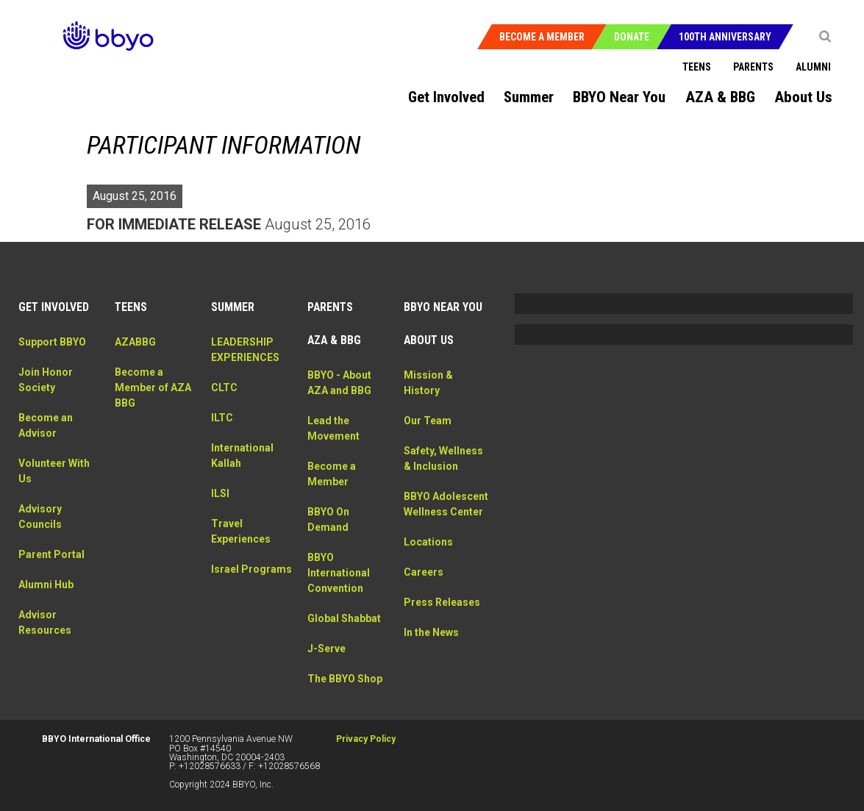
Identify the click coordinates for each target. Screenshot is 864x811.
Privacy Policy (366, 739)
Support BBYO (52, 342)
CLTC (224, 387)
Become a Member (542, 37)
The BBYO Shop (344, 679)
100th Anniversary (725, 37)
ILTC (222, 418)
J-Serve (326, 648)
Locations (428, 557)
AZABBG (135, 342)
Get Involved (53, 307)
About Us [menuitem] (803, 97)
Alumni (813, 67)
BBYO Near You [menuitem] (619, 97)
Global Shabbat (344, 618)
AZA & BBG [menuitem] (720, 97)
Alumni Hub (46, 584)
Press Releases (442, 618)
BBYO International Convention (338, 572)
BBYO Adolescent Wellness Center (443, 511)
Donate (631, 37)
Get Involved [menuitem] (446, 97)
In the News (431, 648)
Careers (423, 587)
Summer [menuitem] (529, 97)
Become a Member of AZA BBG (153, 387)
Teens (696, 67)
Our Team (427, 420)
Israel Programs (251, 569)
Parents (753, 67)
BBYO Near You (443, 307)
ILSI (220, 493)
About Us (429, 340)
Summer (232, 307)
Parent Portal (51, 554)
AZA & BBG (334, 340)
